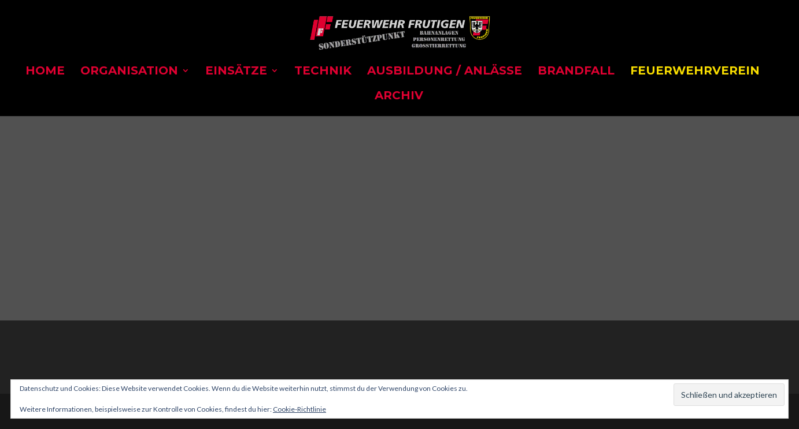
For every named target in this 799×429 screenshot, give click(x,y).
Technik (323, 71)
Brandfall (576, 71)
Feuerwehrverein (695, 71)
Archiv (399, 96)
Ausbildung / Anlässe (444, 71)
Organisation (129, 71)
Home (45, 71)
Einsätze (236, 71)
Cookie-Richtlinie (299, 409)
